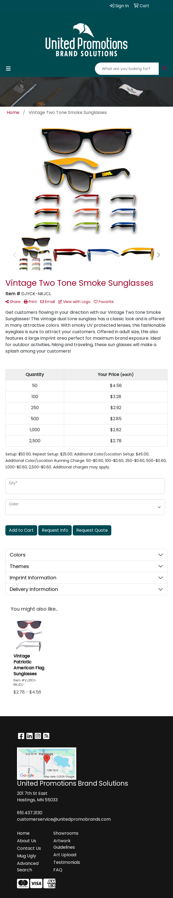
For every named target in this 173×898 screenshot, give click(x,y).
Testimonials (66, 862)
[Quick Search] (127, 68)
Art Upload (64, 855)
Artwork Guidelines (64, 844)
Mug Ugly (26, 856)
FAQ (57, 870)
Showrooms (65, 833)
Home (23, 833)
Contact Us (29, 848)
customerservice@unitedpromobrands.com (64, 819)
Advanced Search (28, 866)
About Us (26, 841)
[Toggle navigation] (8, 68)
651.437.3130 (29, 813)
